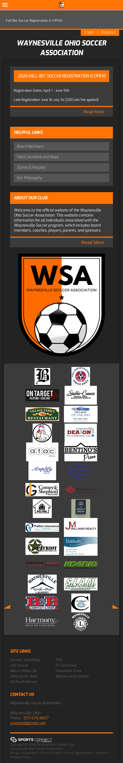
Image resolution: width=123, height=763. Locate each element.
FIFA (59, 659)
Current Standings (25, 659)
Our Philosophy (29, 177)
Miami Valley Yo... (24, 670)
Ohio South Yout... (24, 676)
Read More (93, 112)
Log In (38, 757)
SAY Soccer (19, 665)
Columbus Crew (69, 670)
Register (108, 32)
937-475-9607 (35, 718)
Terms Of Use (50, 753)
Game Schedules (31, 167)
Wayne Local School (72, 676)
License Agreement (77, 753)
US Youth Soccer (23, 681)
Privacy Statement (23, 753)
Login (89, 32)
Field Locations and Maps (38, 156)
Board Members (30, 146)
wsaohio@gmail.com (28, 723)
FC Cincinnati (66, 665)
